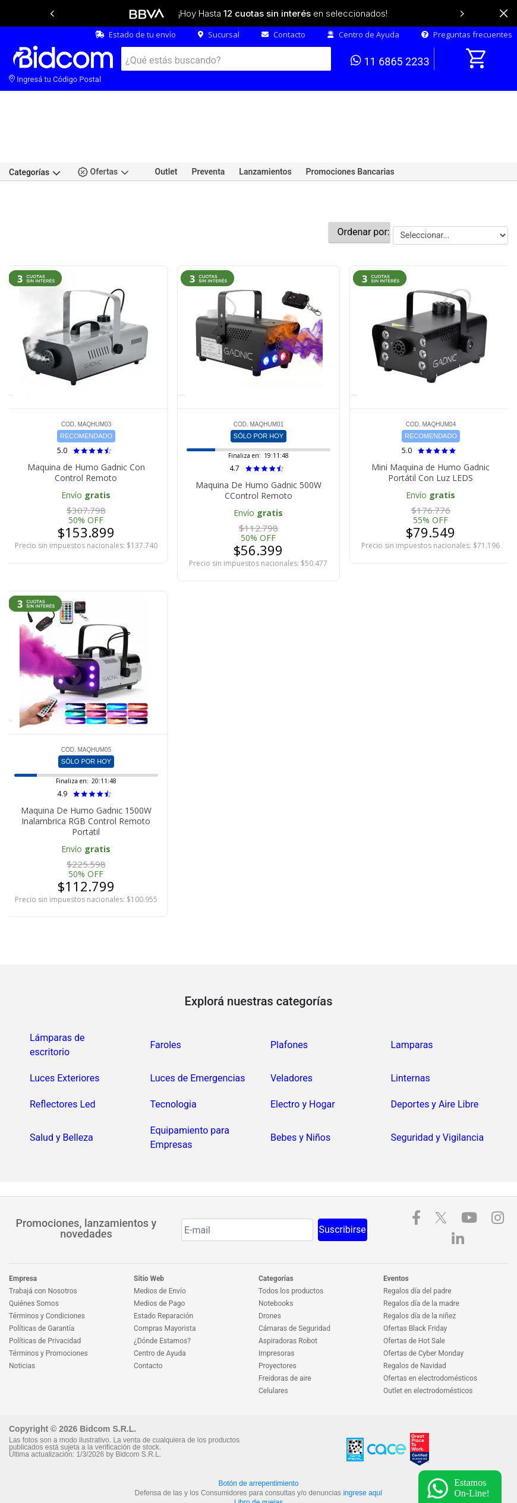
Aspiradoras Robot (287, 1302)
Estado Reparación (163, 1277)
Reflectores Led (63, 1065)
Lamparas (412, 1005)
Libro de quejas (258, 1463)
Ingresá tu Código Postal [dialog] (55, 79)
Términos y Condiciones (47, 1277)
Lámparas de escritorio (57, 1005)
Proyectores (277, 1326)
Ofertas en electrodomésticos (430, 1339)
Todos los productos (290, 1252)
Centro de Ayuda (363, 34)
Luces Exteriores (64, 1039)
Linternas (410, 1039)
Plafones (289, 1005)
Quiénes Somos (34, 1264)
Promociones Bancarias (350, 132)
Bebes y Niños (300, 1098)
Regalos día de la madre (421, 1264)
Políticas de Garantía (41, 1289)
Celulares (273, 1351)
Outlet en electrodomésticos (427, 1351)
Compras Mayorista (165, 1289)
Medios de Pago (159, 1264)
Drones (269, 1277)
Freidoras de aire (284, 1339)
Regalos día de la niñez (419, 1277)
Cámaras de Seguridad (294, 1289)
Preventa (208, 132)
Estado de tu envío (135, 34)
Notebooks (275, 1264)
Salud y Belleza (61, 1098)
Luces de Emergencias (197, 1039)
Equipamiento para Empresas (189, 1098)
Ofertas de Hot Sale (414, 1302)
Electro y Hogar (302, 1065)
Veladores (291, 1039)
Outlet (166, 132)
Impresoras (276, 1314)
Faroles (165, 1005)
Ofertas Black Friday (415, 1289)
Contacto (283, 34)
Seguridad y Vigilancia (437, 1098)
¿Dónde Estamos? (162, 1302)
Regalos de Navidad (414, 1326)
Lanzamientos (265, 132)
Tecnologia (173, 1065)
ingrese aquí (362, 1454)
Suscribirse (342, 1190)
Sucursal (218, 34)
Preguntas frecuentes (466, 34)
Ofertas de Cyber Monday (423, 1314)
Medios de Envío (160, 1252)
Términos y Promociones (48, 1314)
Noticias (22, 1326)
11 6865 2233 (390, 60)
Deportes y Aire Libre (435, 1065)
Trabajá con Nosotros (43, 1252)
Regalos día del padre (417, 1252)
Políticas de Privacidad (45, 1302)
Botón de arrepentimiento (259, 1444)
